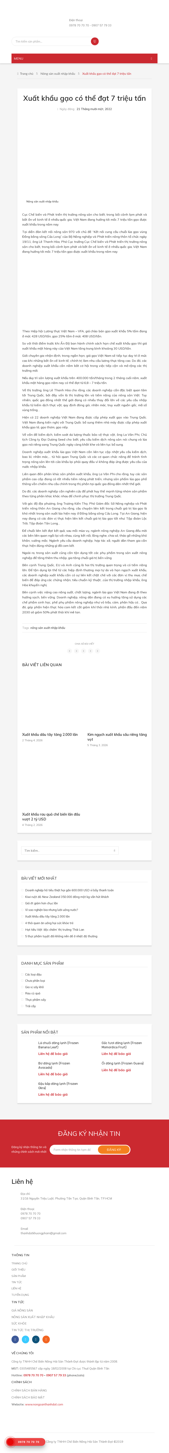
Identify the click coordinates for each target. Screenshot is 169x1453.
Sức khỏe (18, 1323)
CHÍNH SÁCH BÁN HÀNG (29, 1390)
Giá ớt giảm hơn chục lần (41, 903)
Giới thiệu (18, 1269)
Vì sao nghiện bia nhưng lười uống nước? (51, 910)
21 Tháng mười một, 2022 (94, 109)
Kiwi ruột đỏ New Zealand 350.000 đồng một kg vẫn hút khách (67, 897)
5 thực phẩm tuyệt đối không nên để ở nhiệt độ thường (61, 936)
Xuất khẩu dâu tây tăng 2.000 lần (50, 734)
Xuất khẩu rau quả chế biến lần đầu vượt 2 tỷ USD (51, 816)
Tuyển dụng (20, 1294)
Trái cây (30, 1006)
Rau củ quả (32, 993)
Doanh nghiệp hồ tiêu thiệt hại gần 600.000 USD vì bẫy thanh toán (69, 890)
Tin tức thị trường (27, 1330)
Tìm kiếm (95, 41)
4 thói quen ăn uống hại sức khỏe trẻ (49, 923)
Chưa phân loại (35, 981)
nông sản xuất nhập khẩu (47, 628)
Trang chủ (26, 73)
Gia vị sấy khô (34, 987)
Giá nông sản (22, 1310)
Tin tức (16, 1282)
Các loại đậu (33, 974)
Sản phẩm (18, 1276)
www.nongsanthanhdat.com (44, 1404)
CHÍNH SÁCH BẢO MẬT (28, 1397)
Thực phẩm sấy (35, 1000)
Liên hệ (16, 1288)
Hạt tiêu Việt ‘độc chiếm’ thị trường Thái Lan (54, 929)
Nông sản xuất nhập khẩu (57, 73)
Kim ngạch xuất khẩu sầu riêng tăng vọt (117, 737)
